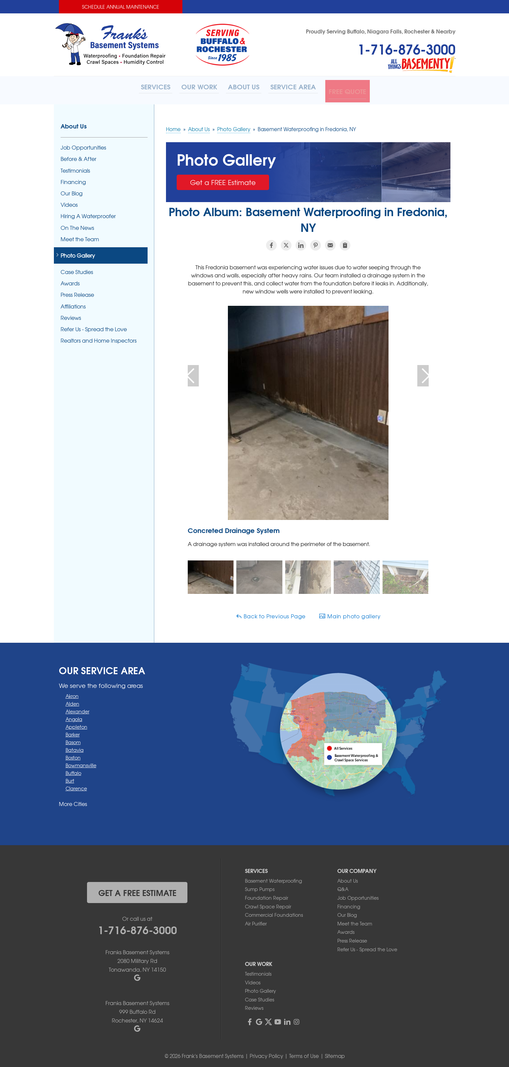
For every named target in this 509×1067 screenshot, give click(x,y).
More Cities (73, 801)
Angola (74, 716)
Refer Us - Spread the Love (94, 327)
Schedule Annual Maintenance (120, 6)
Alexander (77, 709)
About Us (74, 123)
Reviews (71, 315)
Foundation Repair (266, 895)
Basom (73, 739)
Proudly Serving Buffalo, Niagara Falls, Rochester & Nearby (380, 31)
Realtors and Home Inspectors (99, 338)
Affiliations (73, 304)
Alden (72, 701)
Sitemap (335, 1053)
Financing (73, 179)
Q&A (342, 887)
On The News (77, 225)
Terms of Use (304, 1053)
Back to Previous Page (271, 614)
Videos (69, 202)
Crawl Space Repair (268, 904)
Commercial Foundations (274, 912)
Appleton (76, 724)
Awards (70, 281)
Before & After (78, 157)
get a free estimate (137, 890)
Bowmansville (81, 763)
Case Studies (77, 269)
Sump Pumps (259, 887)
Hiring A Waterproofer (88, 214)
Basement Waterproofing (273, 878)
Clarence (76, 786)
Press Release (77, 292)
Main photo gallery (349, 614)
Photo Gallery (78, 253)
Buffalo (73, 770)
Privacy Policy (266, 1053)
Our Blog (72, 191)
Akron (72, 693)
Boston (73, 755)
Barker (73, 732)
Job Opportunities (83, 145)
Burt (70, 778)
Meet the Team (80, 237)
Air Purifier (256, 921)
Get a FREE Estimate (223, 180)
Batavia (75, 747)
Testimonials (75, 168)
